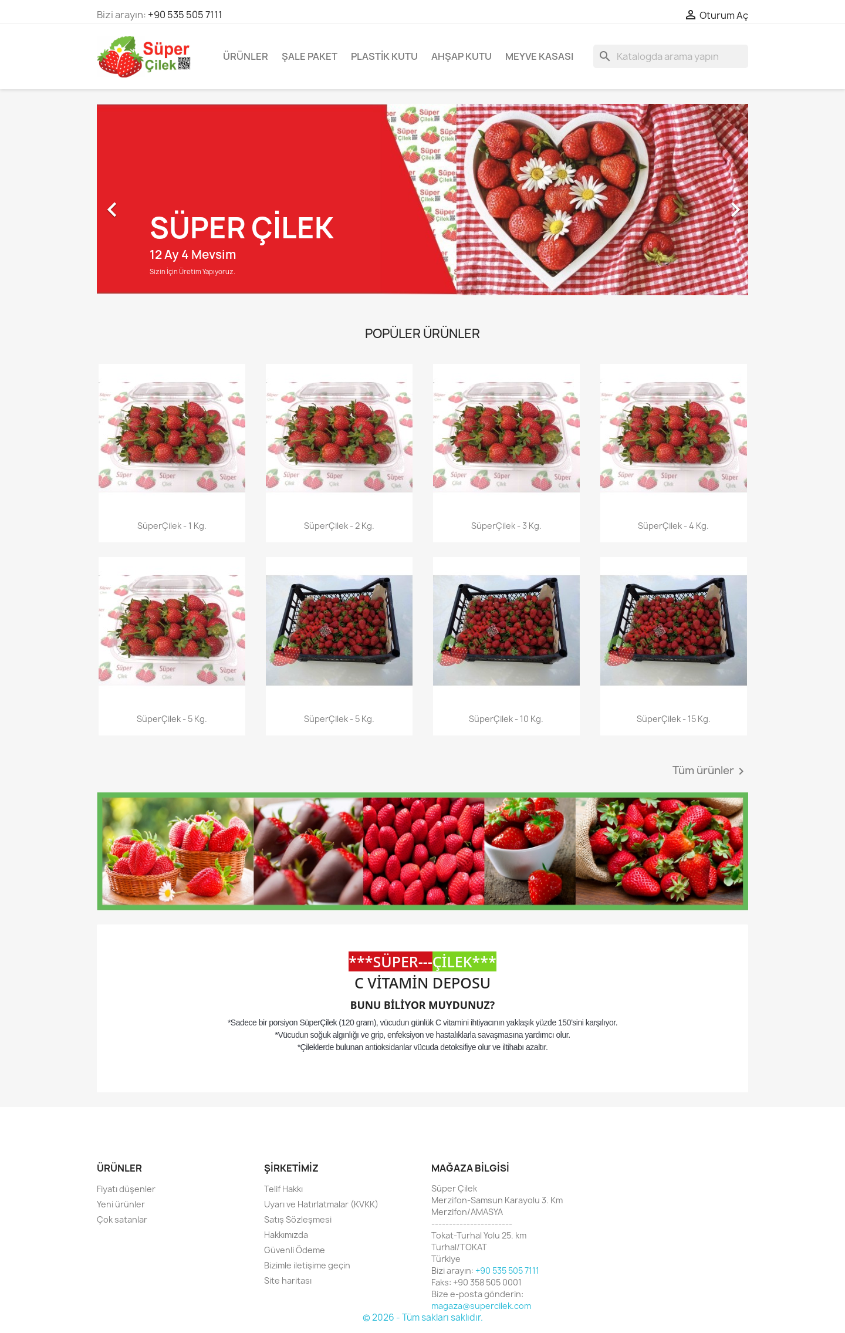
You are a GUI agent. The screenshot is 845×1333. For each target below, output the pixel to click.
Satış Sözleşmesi (298, 1219)
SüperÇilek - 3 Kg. (506, 525)
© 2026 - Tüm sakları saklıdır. (423, 1317)
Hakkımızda (286, 1234)
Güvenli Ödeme (294, 1250)
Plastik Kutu (384, 56)
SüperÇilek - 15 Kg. (674, 718)
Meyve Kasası (539, 56)
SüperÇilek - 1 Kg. (172, 525)
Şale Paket (309, 56)
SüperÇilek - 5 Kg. (172, 718)
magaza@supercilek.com (481, 1305)
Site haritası (288, 1280)
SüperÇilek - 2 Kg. (339, 525)
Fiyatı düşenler (126, 1188)
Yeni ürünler (121, 1204)
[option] (422, 203)
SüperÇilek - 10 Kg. (506, 718)
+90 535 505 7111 (185, 14)
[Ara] (670, 56)
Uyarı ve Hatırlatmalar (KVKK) (321, 1204)
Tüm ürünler (710, 771)
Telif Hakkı (283, 1188)
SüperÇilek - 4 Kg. (673, 525)
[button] (146, 203)
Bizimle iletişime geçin (307, 1265)
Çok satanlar (122, 1219)
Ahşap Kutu (461, 56)
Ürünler (245, 56)
